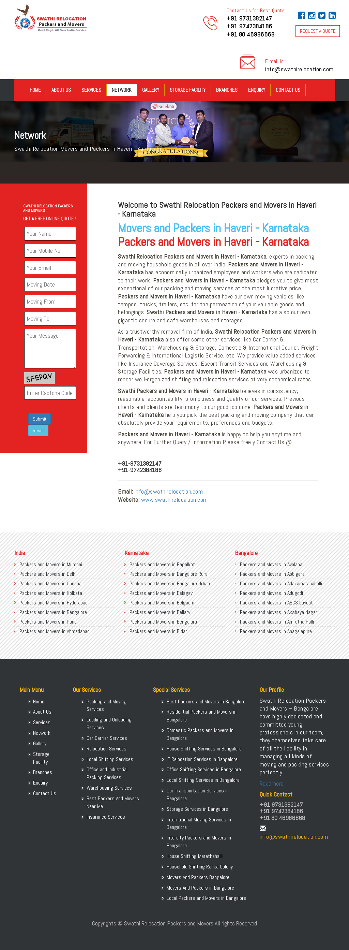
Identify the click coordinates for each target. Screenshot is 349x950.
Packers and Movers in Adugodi (271, 593)
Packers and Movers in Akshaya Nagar (278, 612)
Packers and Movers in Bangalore (53, 612)
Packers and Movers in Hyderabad (53, 602)
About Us (61, 90)
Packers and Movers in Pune (48, 621)
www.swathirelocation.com (174, 499)
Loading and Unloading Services (109, 723)
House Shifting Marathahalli (195, 856)
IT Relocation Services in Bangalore (202, 759)
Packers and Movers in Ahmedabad (54, 631)
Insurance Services (106, 816)
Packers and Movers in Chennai (50, 583)
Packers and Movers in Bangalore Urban (170, 583)
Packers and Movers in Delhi (47, 574)
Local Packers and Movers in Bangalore (206, 898)
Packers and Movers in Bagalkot (162, 564)
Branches (227, 90)
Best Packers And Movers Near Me (113, 802)
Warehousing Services (109, 787)
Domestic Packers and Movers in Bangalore (200, 734)
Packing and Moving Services (106, 705)
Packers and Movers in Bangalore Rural (169, 574)
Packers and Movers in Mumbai (50, 564)
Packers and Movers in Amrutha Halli (277, 621)
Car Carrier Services (107, 738)
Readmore (272, 783)
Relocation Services (106, 748)
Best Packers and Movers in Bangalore (206, 701)
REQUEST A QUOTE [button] (317, 31)
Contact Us (288, 90)
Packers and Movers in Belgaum (162, 602)
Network (122, 90)
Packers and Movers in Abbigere (272, 574)
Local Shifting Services (110, 759)
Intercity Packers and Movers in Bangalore (199, 841)
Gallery (150, 90)
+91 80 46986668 (251, 34)
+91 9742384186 (249, 26)
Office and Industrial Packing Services (107, 773)
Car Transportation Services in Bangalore (198, 794)
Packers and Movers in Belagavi (162, 593)
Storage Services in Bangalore (197, 809)
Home (35, 90)
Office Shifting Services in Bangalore (204, 769)
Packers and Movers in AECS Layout (276, 602)
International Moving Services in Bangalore (199, 823)
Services (91, 90)
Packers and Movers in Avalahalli (272, 564)
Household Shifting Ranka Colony (200, 866)
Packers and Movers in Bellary (160, 612)
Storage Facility (188, 90)
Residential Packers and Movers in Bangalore (202, 715)
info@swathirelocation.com (299, 69)
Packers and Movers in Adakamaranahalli (281, 583)
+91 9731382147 (249, 18)
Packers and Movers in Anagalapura (276, 631)
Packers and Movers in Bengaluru (163, 621)
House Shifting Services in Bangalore (204, 748)
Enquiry (256, 90)
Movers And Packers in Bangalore (200, 887)
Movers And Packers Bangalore (198, 877)
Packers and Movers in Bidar (158, 631)
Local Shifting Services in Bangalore (203, 780)
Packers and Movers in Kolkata (50, 593)
